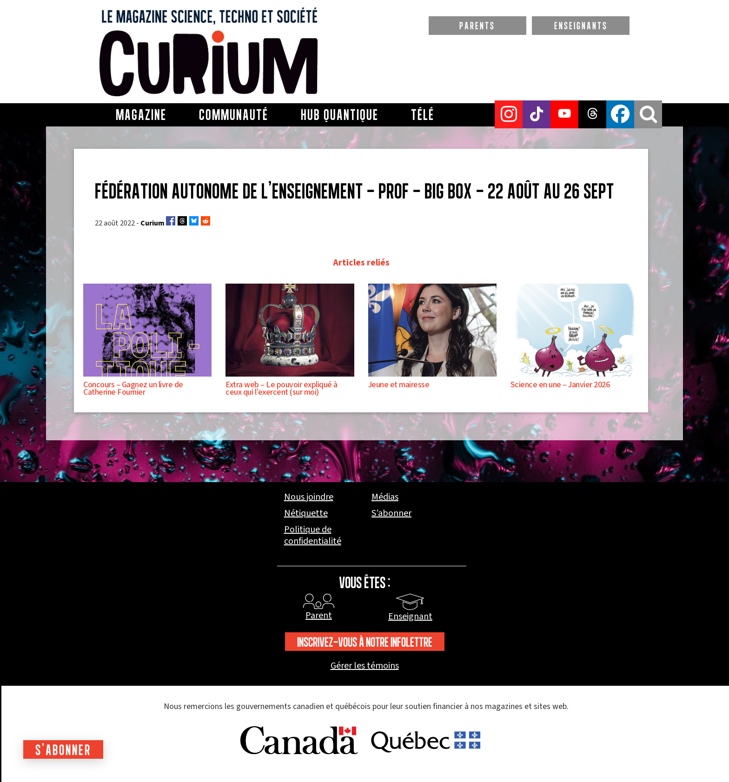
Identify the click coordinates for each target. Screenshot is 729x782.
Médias (384, 497)
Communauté (233, 114)
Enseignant (410, 616)
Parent (318, 615)
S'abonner (63, 750)
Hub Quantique (339, 114)
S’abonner (391, 513)
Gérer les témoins (365, 666)
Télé (422, 114)
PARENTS (477, 25)
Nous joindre (308, 497)
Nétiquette (306, 513)
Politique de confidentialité (312, 535)
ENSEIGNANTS (581, 25)
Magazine (141, 114)
